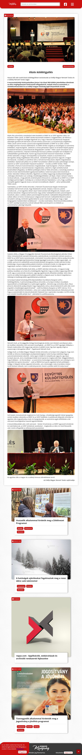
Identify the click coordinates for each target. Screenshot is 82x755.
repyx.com (68, 753)
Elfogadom (22, 752)
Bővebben (20, 749)
